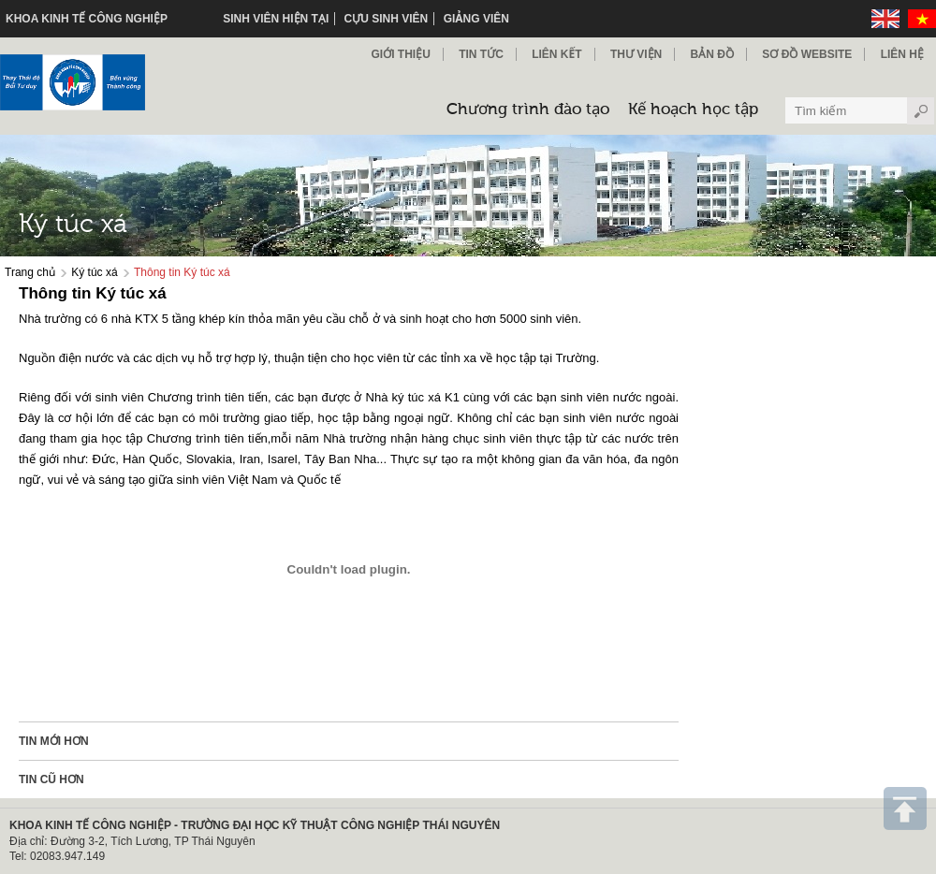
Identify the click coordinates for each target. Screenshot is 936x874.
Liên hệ (902, 54)
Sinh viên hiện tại (276, 18)
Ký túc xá (94, 272)
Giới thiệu (400, 54)
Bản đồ (712, 54)
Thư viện (636, 54)
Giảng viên (476, 18)
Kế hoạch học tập (693, 110)
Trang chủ (30, 272)
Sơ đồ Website (807, 54)
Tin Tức (481, 54)
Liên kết (556, 54)
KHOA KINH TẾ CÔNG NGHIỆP (87, 18)
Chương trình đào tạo (527, 110)
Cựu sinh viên (386, 18)
